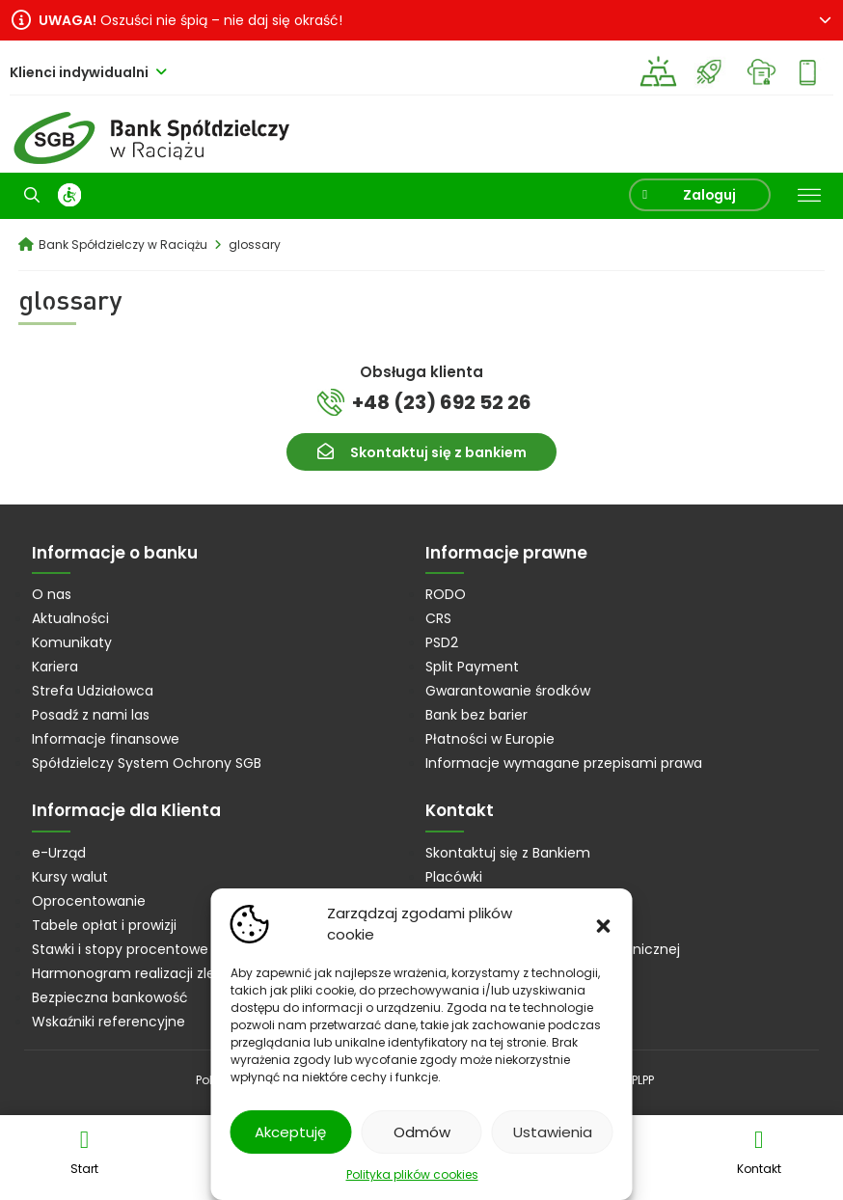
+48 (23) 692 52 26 (441, 402)
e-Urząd (59, 852)
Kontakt (759, 1168)
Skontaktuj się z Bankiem (507, 852)
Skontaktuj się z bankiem (438, 452)
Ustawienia (552, 1132)
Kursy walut (70, 876)
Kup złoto (658, 72)
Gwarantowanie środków (507, 690)
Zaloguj (708, 195)
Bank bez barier (476, 714)
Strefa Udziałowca (92, 690)
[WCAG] (69, 194)
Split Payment (472, 666)
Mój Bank (811, 72)
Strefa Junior (709, 72)
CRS (438, 618)
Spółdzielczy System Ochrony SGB (146, 763)
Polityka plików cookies (412, 1174)
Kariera (55, 666)
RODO (445, 594)
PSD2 (441, 642)
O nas (51, 594)
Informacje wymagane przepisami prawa (563, 763)
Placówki (453, 876)
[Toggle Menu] (809, 196)
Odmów (422, 1132)
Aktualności (70, 618)
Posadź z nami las (91, 714)
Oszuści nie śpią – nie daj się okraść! (190, 20)
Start (84, 1168)
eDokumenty (760, 72)
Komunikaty (72, 642)
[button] (603, 924)
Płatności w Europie (490, 739)
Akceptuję (290, 1132)
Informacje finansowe (105, 739)
